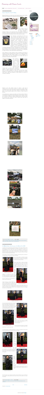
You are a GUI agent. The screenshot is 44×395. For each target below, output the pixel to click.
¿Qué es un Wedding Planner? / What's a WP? (11, 8)
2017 (31, 41)
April (31, 35)
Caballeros (7, 240)
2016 (31, 42)
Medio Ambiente (18, 240)
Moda (22, 240)
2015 (31, 43)
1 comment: (11, 379)
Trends (14, 241)
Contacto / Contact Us (28, 8)
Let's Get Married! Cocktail (21, 8)
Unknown (38, 34)
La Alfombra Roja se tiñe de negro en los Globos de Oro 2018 (13, 246)
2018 (5, 240)
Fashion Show (12, 240)
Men (20, 240)
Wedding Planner (17, 241)
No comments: (12, 239)
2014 (31, 44)
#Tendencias (4, 381)
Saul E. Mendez (6, 241)
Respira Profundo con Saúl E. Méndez (9, 12)
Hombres (15, 240)
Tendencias (10, 241)
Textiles (12, 241)
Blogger (25, 392)
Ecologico (9, 240)
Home (3, 8)
